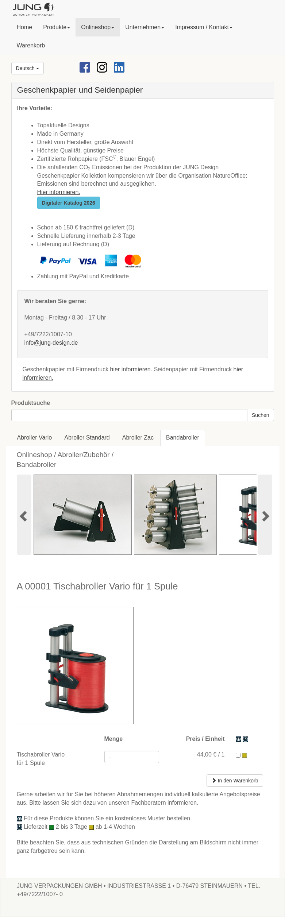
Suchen (260, 415)
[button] (57, 27)
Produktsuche (30, 403)
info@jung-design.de (51, 343)
